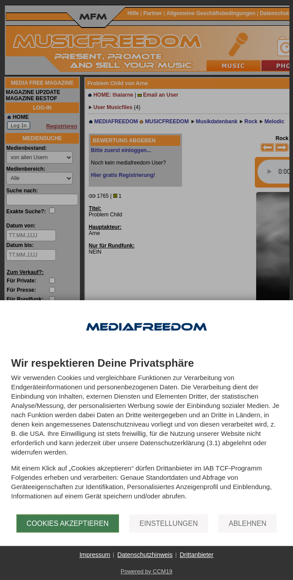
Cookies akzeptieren (68, 523)
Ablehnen (247, 523)
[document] (146, 436)
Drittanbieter (197, 554)
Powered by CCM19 (146, 571)
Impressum (94, 554)
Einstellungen (168, 523)
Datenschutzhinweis (145, 554)
